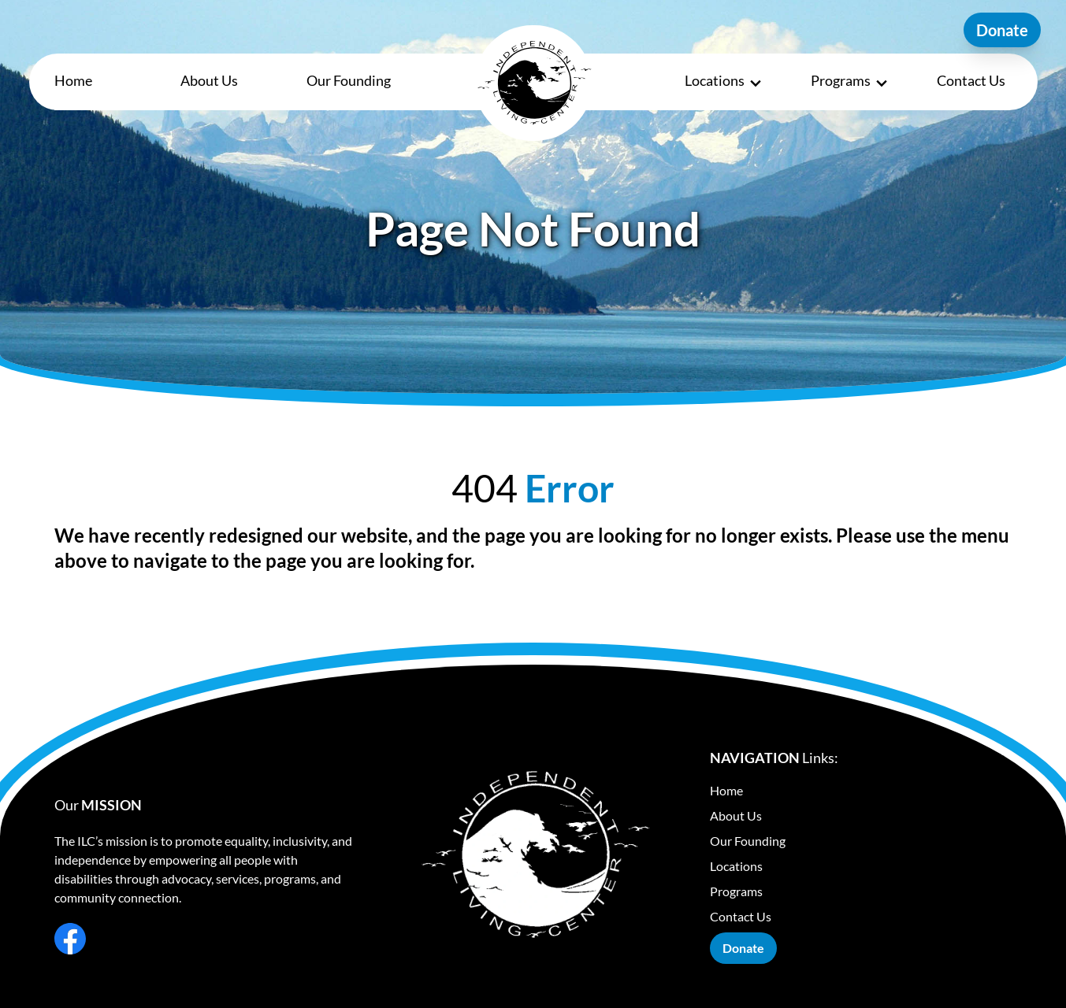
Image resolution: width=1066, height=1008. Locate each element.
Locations (724, 81)
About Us (209, 80)
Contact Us (971, 80)
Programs (850, 81)
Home (73, 80)
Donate (1002, 29)
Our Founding (348, 80)
